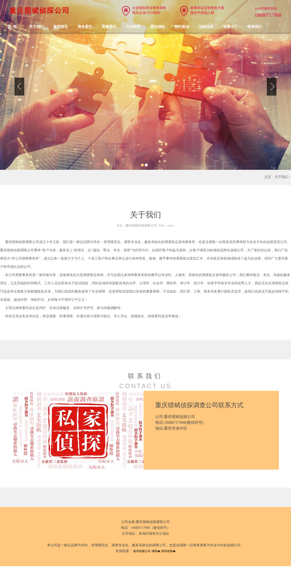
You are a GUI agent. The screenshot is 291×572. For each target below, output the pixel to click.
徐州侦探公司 (142, 551)
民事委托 (109, 27)
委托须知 (157, 27)
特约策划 (182, 27)
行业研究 (133, 27)
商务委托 (85, 27)
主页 (267, 177)
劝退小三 (230, 27)
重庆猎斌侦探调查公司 (141, 225)
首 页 (12, 27)
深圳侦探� (168, 551)
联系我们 (254, 27)
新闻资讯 (60, 27)
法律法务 (206, 27)
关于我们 (36, 27)
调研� (156, 551)
